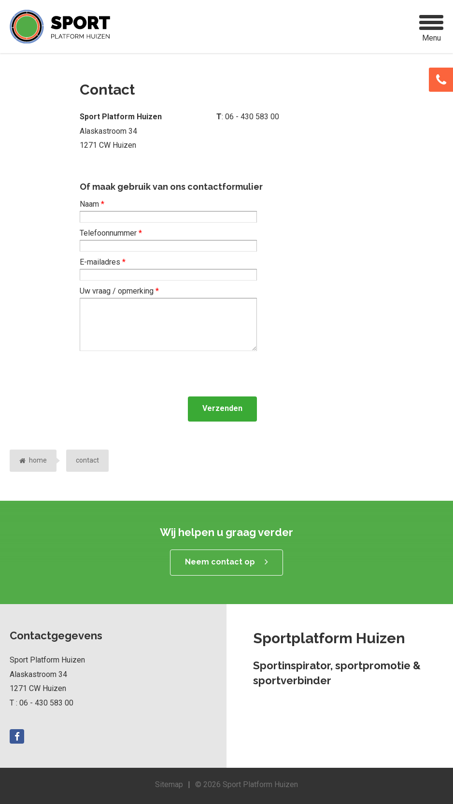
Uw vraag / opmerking (119, 291)
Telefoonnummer (111, 233)
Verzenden (222, 408)
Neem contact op (220, 561)
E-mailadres (103, 262)
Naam (92, 204)
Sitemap (169, 784)
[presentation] (153, 374)
